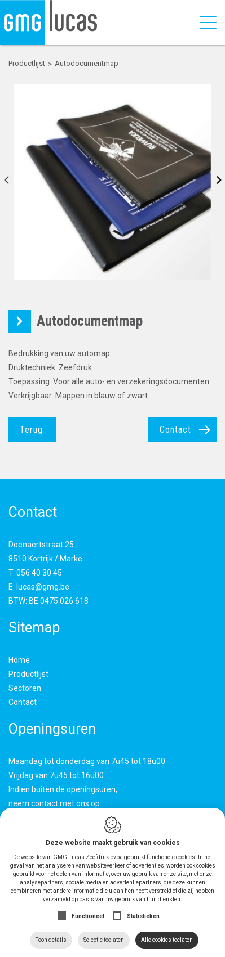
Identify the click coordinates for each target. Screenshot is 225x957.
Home (19, 659)
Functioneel (88, 916)
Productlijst (28, 674)
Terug (31, 429)
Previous (10, 182)
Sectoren (24, 688)
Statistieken (143, 916)
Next (215, 182)
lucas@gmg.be (42, 586)
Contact (175, 429)
